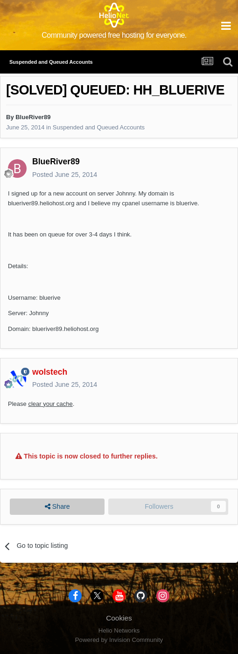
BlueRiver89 (32, 117)
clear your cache (50, 403)
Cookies (119, 618)
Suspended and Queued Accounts (99, 127)
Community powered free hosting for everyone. (114, 35)
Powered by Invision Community (119, 639)
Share (57, 506)
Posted (64, 174)
